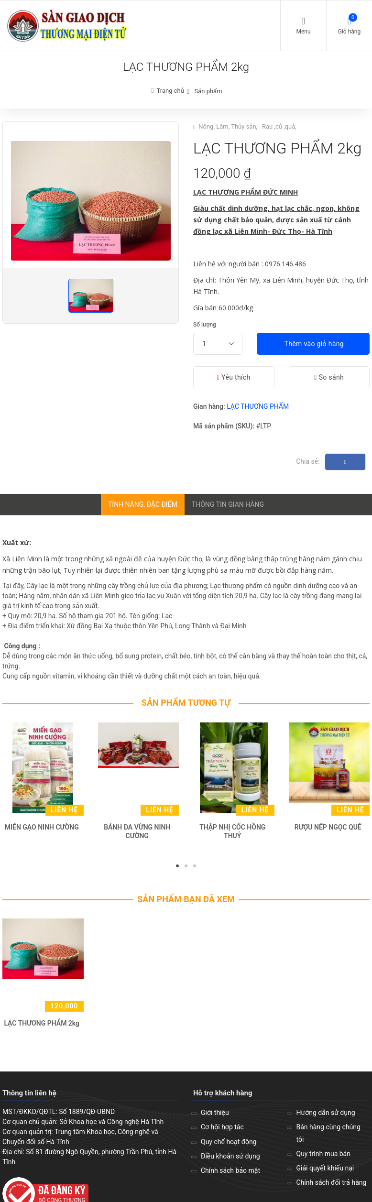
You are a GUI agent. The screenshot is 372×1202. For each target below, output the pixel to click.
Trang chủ (170, 90)
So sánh (329, 377)
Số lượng (204, 324)
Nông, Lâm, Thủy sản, (228, 126)
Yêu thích (234, 377)
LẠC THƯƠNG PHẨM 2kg (41, 1023)
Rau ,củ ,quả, (280, 126)
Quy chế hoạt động (229, 1142)
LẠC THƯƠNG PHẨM (258, 406)
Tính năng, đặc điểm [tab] (142, 504)
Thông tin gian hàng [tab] (228, 504)
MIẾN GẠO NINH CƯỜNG (42, 827)
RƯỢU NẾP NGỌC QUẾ (328, 827)
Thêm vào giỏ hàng (313, 344)
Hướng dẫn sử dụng (325, 1112)
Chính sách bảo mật (230, 1170)
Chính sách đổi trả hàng (331, 1182)
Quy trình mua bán (323, 1154)
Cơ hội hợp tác (222, 1127)
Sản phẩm (208, 91)
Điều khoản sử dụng (230, 1156)
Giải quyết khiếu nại (325, 1168)
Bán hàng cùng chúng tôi (328, 1133)
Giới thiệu (215, 1112)
